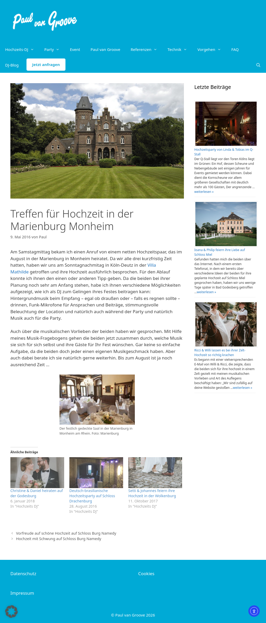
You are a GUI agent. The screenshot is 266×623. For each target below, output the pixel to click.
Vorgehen (211, 49)
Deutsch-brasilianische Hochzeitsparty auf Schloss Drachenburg (92, 495)
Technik (180, 49)
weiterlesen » (204, 191)
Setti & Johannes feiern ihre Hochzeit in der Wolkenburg (152, 493)
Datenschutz (23, 573)
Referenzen (146, 49)
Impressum (22, 593)
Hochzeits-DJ (22, 49)
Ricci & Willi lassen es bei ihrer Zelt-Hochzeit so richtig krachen (219, 352)
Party (54, 49)
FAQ (235, 49)
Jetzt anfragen (46, 64)
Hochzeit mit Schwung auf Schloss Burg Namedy (58, 538)
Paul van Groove (105, 49)
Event (75, 49)
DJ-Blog (12, 65)
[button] (11, 611)
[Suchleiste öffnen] (258, 65)
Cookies (146, 573)
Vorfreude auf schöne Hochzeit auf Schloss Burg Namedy (66, 533)
